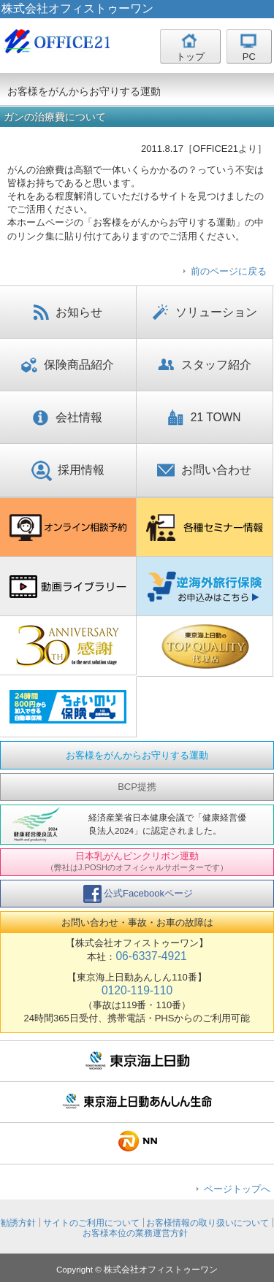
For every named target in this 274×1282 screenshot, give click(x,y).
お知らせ (67, 313)
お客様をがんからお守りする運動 (137, 755)
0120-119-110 (137, 990)
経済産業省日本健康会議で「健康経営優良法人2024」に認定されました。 (167, 824)
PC (249, 56)
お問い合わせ (204, 471)
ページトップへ (237, 1188)
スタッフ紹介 (204, 366)
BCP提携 (137, 786)
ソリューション (204, 312)
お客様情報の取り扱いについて (207, 1222)
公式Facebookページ (138, 894)
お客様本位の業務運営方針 (135, 1232)
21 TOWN (204, 418)
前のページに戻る (229, 271)
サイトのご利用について (91, 1222)
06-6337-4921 (150, 956)
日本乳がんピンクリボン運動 (137, 861)
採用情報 (67, 471)
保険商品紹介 (67, 366)
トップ (190, 56)
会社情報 (67, 418)
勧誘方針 (18, 1222)
